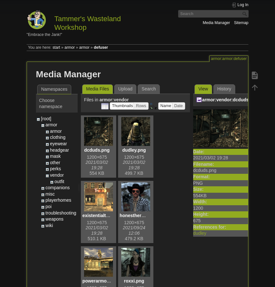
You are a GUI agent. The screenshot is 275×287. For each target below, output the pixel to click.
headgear (59, 150)
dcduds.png (96, 150)
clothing (57, 137)
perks (55, 168)
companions (58, 187)
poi (49, 206)
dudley (199, 233)
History (224, 88)
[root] (46, 118)
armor (69, 47)
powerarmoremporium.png (111, 280)
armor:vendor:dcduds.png (230, 99)
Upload (125, 88)
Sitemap (241, 23)
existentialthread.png (105, 215)
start (56, 47)
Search (245, 14)
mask (55, 156)
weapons (55, 219)
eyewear (58, 143)
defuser (101, 47)
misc (50, 194)
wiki (49, 225)
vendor (57, 175)
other (55, 162)
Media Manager (216, 23)
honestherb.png (137, 215)
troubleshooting (61, 212)
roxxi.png (134, 280)
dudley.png (134, 150)
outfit (59, 181)
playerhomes (58, 200)
